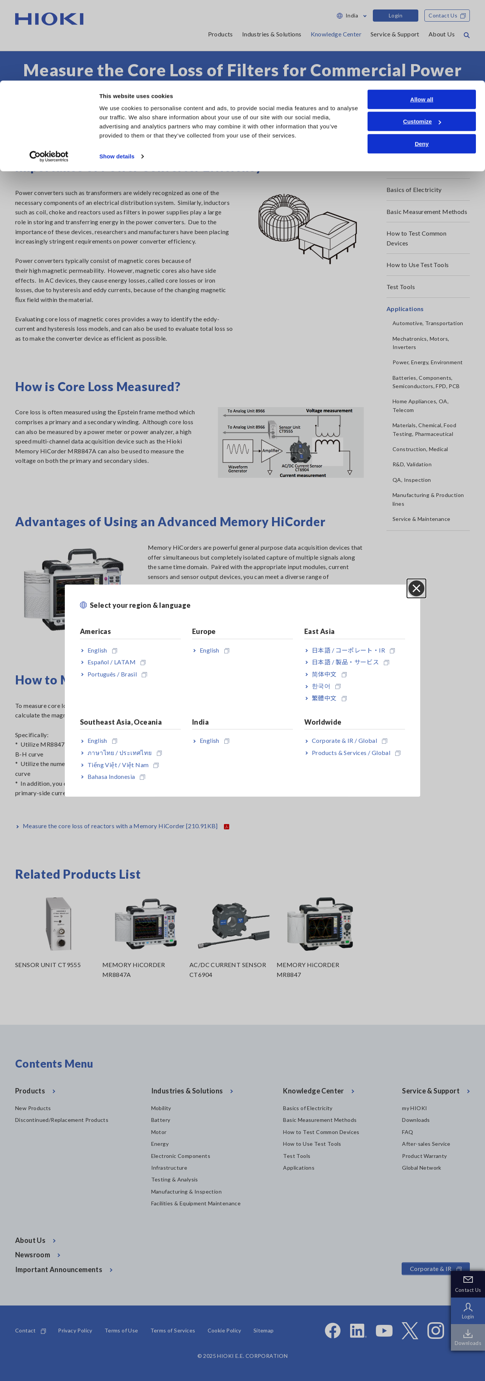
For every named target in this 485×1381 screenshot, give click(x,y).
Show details (117, 75)
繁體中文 (329, 698)
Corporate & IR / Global (349, 740)
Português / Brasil (117, 673)
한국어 (326, 685)
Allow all (421, 19)
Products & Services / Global (356, 752)
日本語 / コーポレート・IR (353, 649)
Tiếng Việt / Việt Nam (123, 764)
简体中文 (329, 673)
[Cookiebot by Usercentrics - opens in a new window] (49, 76)
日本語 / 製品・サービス (350, 661)
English (102, 649)
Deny (422, 63)
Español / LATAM (117, 661)
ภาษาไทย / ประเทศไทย (125, 752)
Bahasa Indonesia (116, 776)
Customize (422, 41)
